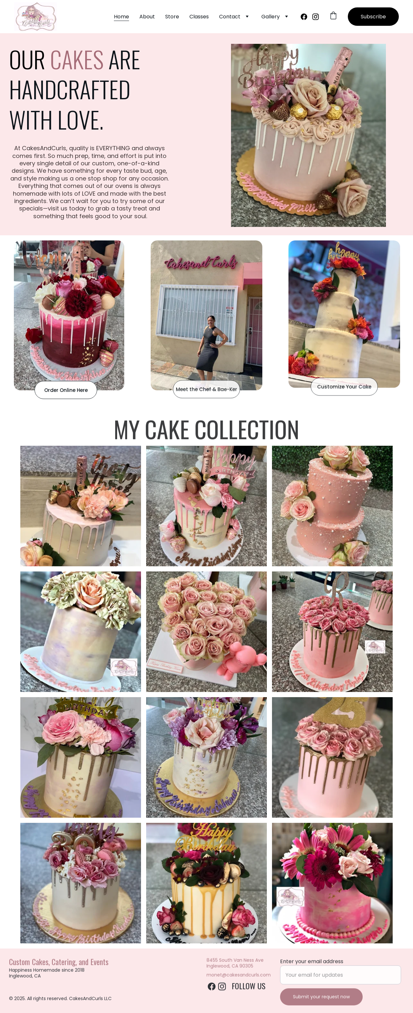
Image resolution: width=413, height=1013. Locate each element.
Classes (199, 16)
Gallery (270, 16)
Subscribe (373, 16)
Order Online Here (66, 390)
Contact (229, 16)
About (147, 16)
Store (172, 16)
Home (121, 16)
